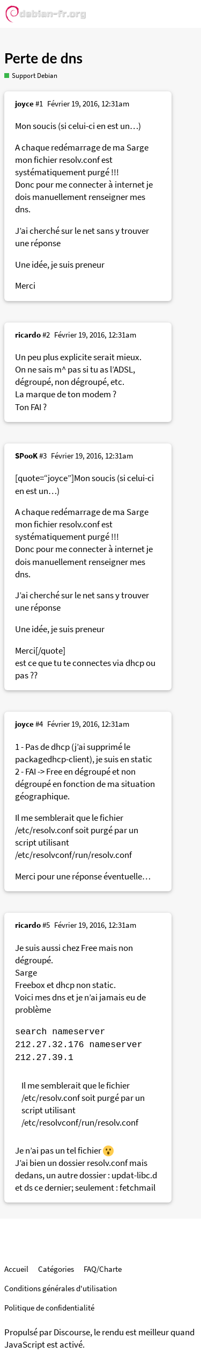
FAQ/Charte (103, 1269)
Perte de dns (43, 58)
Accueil (16, 1269)
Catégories (56, 1269)
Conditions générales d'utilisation (60, 1288)
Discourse (72, 1332)
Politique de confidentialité (49, 1307)
